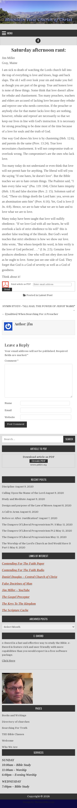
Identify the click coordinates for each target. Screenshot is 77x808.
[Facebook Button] (38, 40)
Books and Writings (14, 715)
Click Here (8, 660)
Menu (10, 33)
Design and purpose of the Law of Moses (27, 505)
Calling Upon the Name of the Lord (23, 493)
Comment (12, 360)
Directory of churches (16, 721)
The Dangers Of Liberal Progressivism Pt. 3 (29, 524)
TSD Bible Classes (13, 734)
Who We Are (10, 747)
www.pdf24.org (38, 465)
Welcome (8, 740)
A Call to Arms (10, 511)
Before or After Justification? (20, 518)
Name (8, 403)
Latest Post (45, 295)
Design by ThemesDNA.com (38, 802)
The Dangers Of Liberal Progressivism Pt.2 (28, 530)
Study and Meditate (14, 499)
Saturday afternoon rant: (38, 50)
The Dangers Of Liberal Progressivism (26, 537)
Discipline (8, 486)
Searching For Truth (14, 727)
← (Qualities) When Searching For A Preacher (30, 314)
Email (8, 410)
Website (10, 417)
